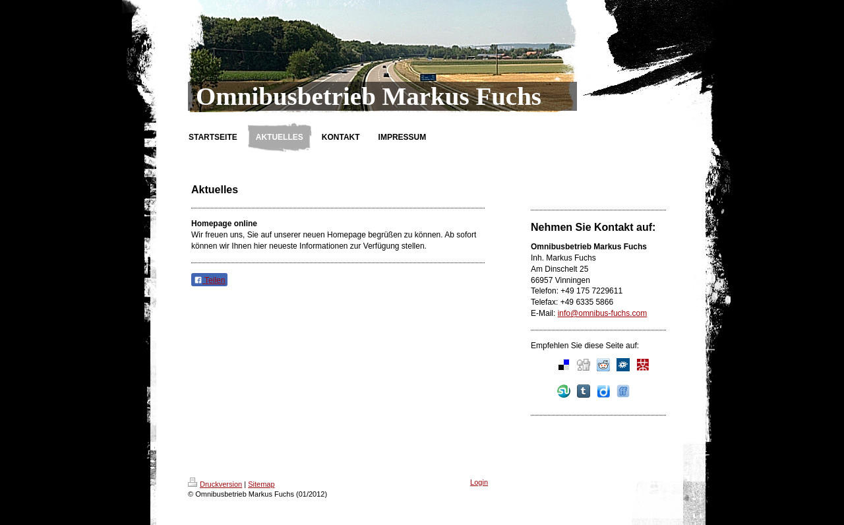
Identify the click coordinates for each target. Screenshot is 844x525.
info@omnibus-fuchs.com (603, 313)
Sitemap (261, 484)
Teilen (209, 280)
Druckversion (215, 484)
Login (479, 482)
